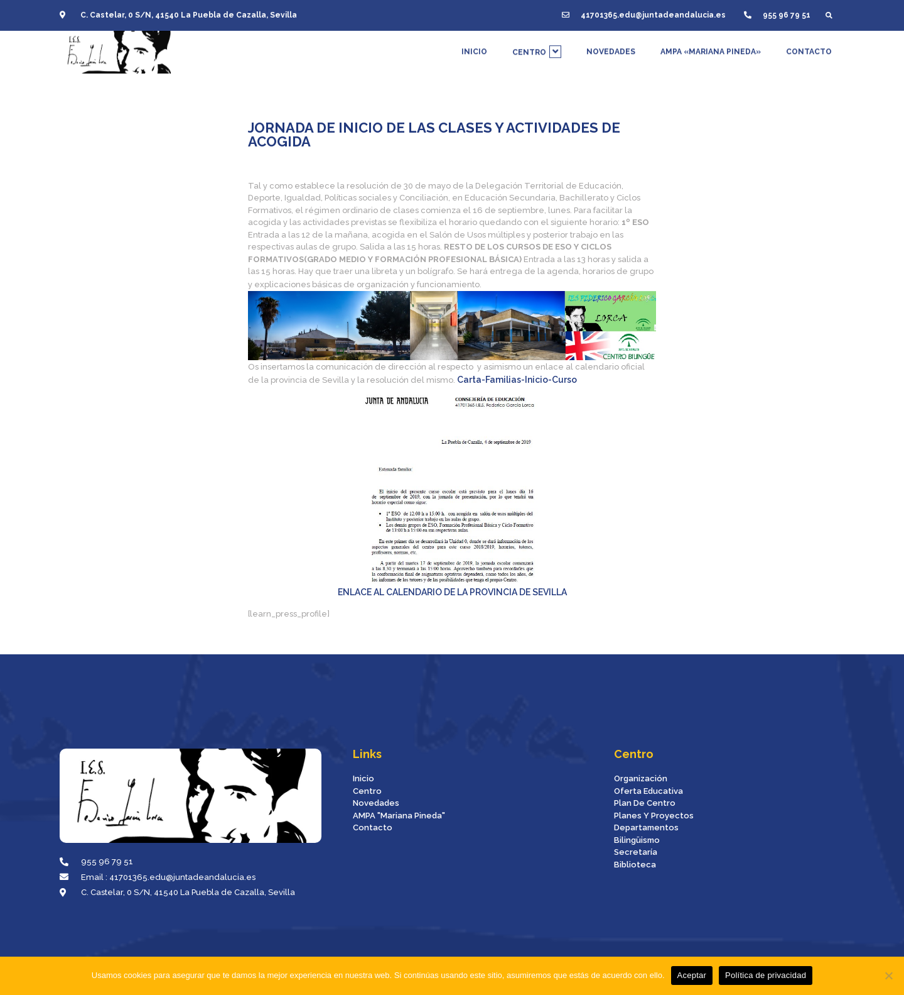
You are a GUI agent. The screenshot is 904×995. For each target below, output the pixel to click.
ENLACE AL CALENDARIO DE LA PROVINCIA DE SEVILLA (452, 592)
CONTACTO (809, 34)
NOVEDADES (610, 34)
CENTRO (536, 34)
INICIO (474, 34)
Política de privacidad (765, 975)
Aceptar (692, 975)
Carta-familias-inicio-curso (517, 380)
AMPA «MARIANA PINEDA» (710, 34)
